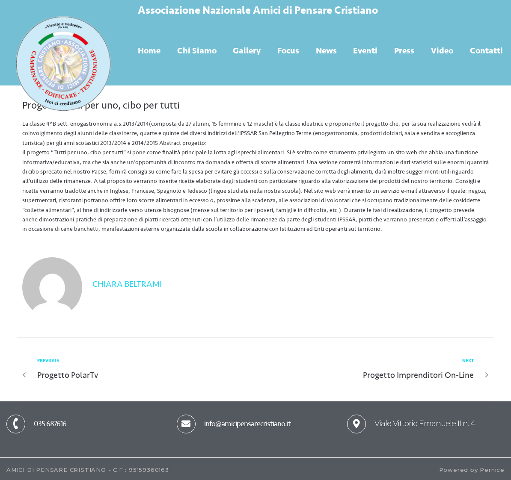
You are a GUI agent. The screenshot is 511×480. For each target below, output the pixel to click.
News (326, 50)
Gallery (247, 50)
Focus (288, 50)
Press (404, 50)
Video (442, 50)
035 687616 (50, 423)
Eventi (365, 50)
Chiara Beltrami (127, 284)
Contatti (486, 50)
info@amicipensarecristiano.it (247, 423)
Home (149, 50)
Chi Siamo (197, 50)
